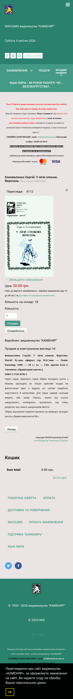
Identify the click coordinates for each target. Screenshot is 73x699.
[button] (48, 683)
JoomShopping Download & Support (51, 440)
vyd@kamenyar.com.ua (46, 137)
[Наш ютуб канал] (33, 55)
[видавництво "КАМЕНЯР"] (9, 9)
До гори (36, 634)
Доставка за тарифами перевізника (37, 295)
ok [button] (9, 692)
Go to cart (59, 478)
